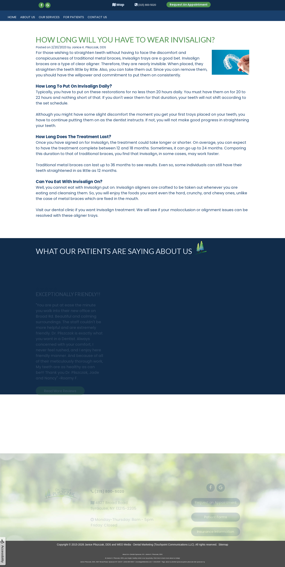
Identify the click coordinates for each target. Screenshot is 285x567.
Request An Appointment (188, 5)
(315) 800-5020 (109, 493)
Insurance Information (215, 533)
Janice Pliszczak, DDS (98, 544)
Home (12, 17)
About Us (27, 17)
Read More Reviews (60, 392)
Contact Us (97, 17)
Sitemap (223, 544)
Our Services (49, 17)
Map (118, 4)
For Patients (73, 17)
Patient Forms (215, 519)
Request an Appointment (216, 504)
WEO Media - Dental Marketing (135, 544)
